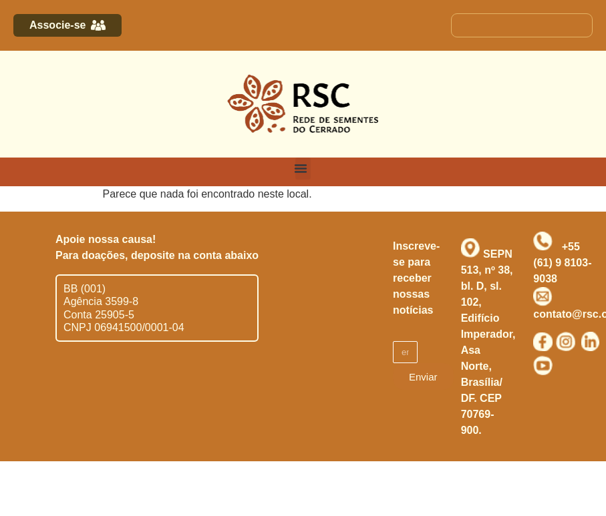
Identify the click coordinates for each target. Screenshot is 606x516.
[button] (303, 169)
